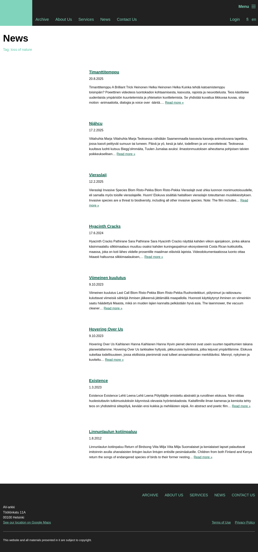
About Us (63, 19)
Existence (98, 380)
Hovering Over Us (106, 329)
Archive (42, 19)
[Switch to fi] (247, 19)
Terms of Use (221, 522)
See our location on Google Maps (27, 522)
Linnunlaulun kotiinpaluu (113, 431)
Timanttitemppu (104, 72)
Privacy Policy (245, 522)
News (105, 19)
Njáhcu (96, 123)
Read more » (174, 102)
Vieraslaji (98, 175)
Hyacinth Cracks (105, 226)
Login (235, 19)
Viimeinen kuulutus (107, 277)
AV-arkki (16, 6)
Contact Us (127, 19)
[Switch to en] (254, 19)
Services (86, 19)
